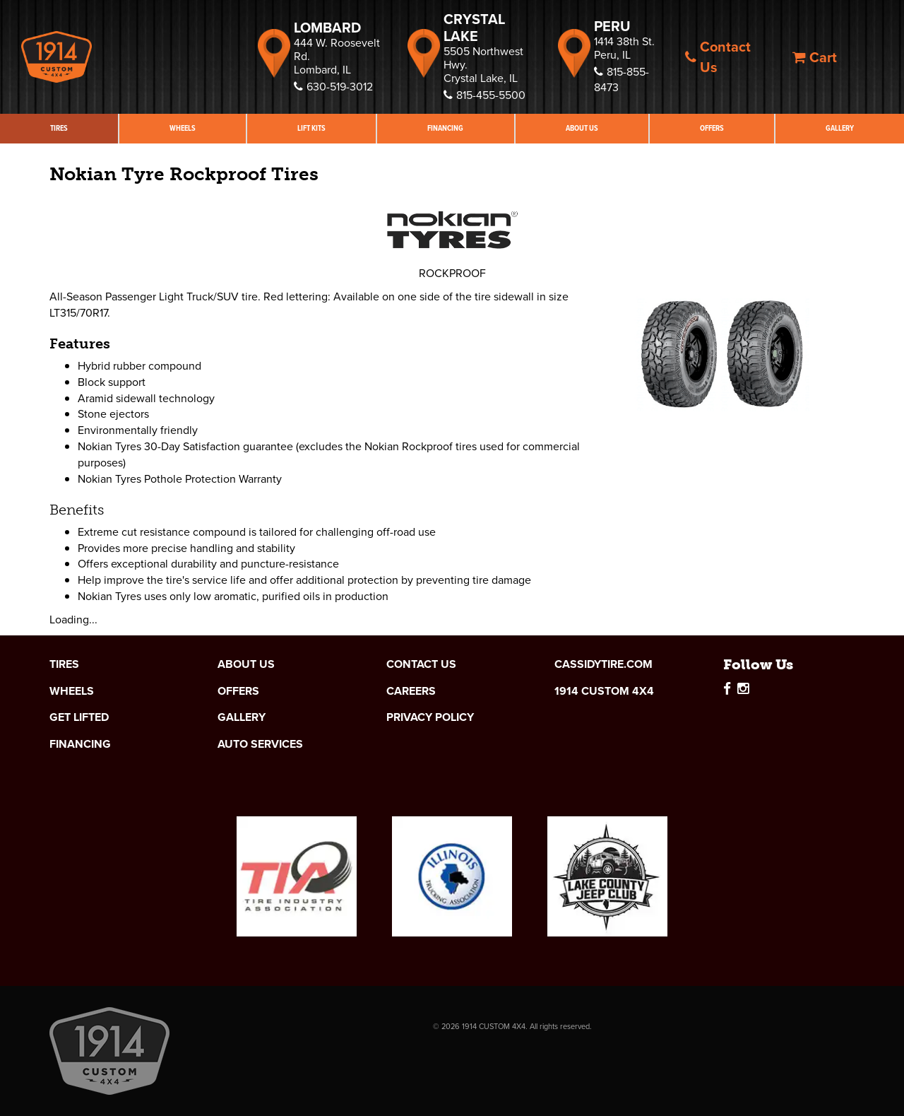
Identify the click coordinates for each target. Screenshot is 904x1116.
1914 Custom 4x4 (604, 691)
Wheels (183, 128)
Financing (445, 128)
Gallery (840, 128)
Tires (59, 128)
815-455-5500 (484, 95)
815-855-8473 (621, 80)
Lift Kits (311, 128)
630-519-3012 (333, 86)
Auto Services (260, 744)
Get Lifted (79, 717)
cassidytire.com (603, 664)
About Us (582, 128)
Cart (814, 57)
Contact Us (718, 57)
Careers (411, 691)
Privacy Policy (430, 717)
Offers (712, 128)
